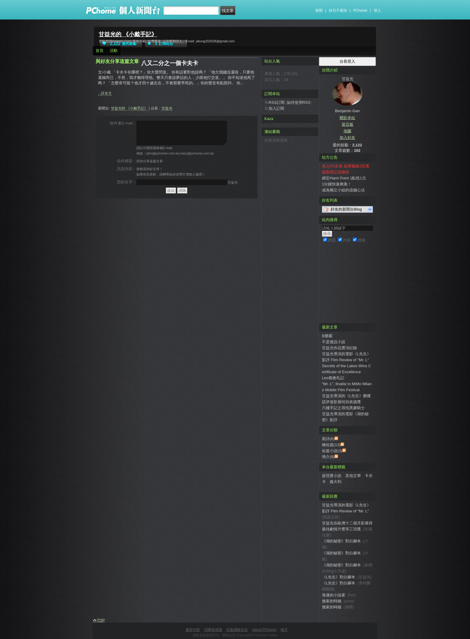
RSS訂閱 (276, 102)
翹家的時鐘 (331, 601)
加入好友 (347, 137)
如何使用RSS (299, 102)
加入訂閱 (276, 108)
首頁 (99, 50)
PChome (360, 10)
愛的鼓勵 (118, 43)
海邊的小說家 (333, 595)
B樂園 (327, 336)
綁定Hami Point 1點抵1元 (344, 178)
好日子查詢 (338, 10)
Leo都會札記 (333, 378)
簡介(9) (328, 456)
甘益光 (167, 108)
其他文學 (353, 475)
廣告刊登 (193, 630)
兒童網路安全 (237, 630)
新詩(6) (328, 438)
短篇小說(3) (332, 450)
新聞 (319, 10)
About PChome (264, 630)
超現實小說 (331, 475)
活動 (114, 50)
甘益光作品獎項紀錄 (339, 348)
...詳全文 (105, 93)
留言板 (347, 124)
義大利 (335, 481)
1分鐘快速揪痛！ (336, 184)
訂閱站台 (159, 43)
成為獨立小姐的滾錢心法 (343, 190)
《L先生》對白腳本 (338, 577)
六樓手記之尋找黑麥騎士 (343, 408)
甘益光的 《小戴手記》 (128, 34)
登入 (377, 10)
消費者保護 (213, 630)
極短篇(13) (331, 444)
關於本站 (347, 118)
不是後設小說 (333, 342)
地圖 (347, 131)
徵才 (284, 630)
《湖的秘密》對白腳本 (341, 541)
